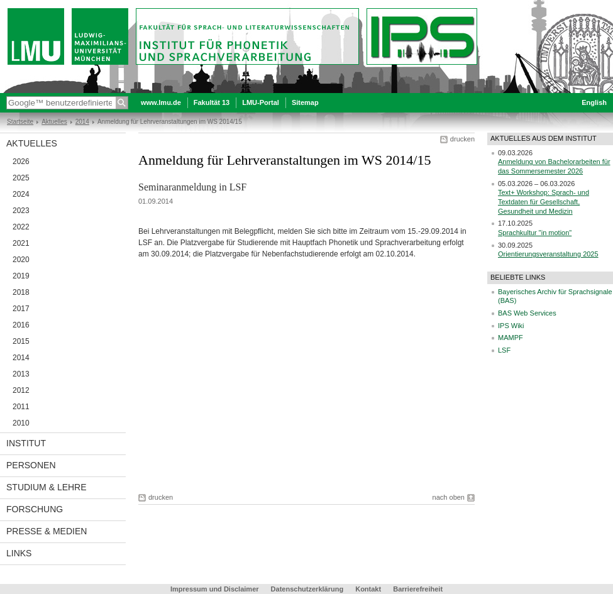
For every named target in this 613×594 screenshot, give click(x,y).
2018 (21, 292)
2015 (21, 341)
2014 (82, 121)
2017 (21, 308)
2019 (21, 276)
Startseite (20, 121)
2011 (21, 406)
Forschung (34, 509)
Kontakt (368, 589)
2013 (21, 374)
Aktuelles (54, 121)
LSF (504, 350)
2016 (21, 325)
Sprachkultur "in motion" (535, 232)
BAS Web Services (527, 313)
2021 (21, 243)
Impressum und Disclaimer (214, 589)
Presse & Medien (46, 531)
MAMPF (510, 337)
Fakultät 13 (211, 102)
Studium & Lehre (46, 487)
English (594, 102)
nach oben (449, 497)
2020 (21, 259)
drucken (462, 139)
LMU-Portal (260, 102)
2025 (21, 177)
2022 (21, 227)
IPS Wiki (511, 325)
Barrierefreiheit (418, 589)
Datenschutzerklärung (307, 589)
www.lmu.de (161, 102)
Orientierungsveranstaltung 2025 (548, 254)
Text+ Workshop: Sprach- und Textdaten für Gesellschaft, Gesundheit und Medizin (543, 201)
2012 (21, 390)
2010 (21, 423)
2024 (21, 194)
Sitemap (305, 102)
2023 (21, 210)
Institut (26, 443)
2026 (21, 161)
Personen (31, 465)
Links (18, 553)
